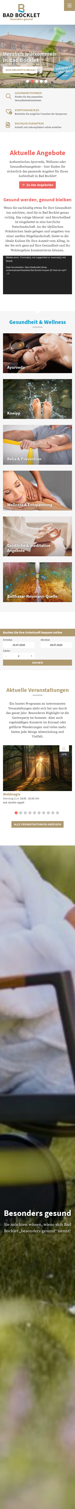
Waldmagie (11, 794)
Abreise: (45, 640)
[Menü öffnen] (69, 5)
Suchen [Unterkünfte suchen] (37, 662)
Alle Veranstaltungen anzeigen (37, 824)
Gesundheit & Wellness (23, 70)
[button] (27, 81)
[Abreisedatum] (56, 645)
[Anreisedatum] (19, 645)
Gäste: (6, 650)
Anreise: (7, 640)
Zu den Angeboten (37, 185)
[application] (37, 275)
